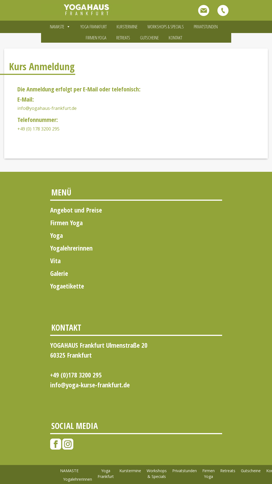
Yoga (56, 235)
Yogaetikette (67, 285)
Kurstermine (127, 26)
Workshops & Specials (165, 26)
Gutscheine (149, 37)
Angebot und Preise (76, 209)
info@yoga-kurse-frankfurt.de (90, 384)
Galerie (59, 273)
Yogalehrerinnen (71, 247)
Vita (55, 260)
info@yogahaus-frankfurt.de (47, 108)
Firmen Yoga (96, 37)
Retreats (123, 37)
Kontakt (175, 37)
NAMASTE (60, 26)
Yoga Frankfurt (93, 26)
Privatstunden (206, 26)
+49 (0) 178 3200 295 (38, 129)
